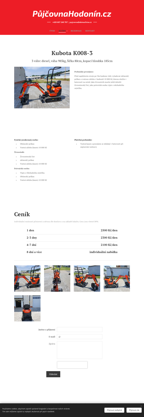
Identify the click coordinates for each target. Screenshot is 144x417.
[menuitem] (52, 31)
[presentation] (72, 364)
